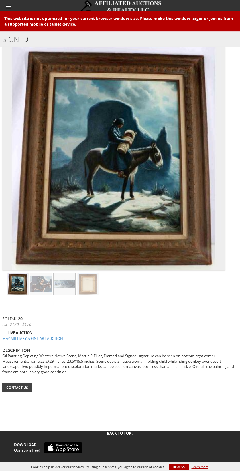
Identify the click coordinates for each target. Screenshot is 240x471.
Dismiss (179, 467)
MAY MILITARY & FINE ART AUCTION (32, 338)
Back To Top (120, 433)
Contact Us (17, 387)
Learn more (200, 467)
